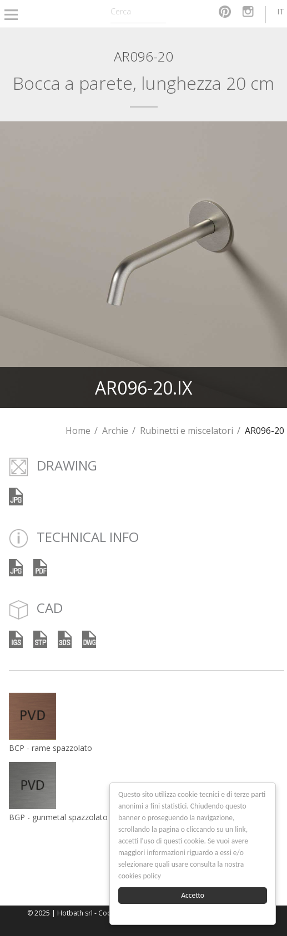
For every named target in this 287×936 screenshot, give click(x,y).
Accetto (193, 895)
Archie (115, 430)
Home (78, 430)
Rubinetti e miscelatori (186, 430)
